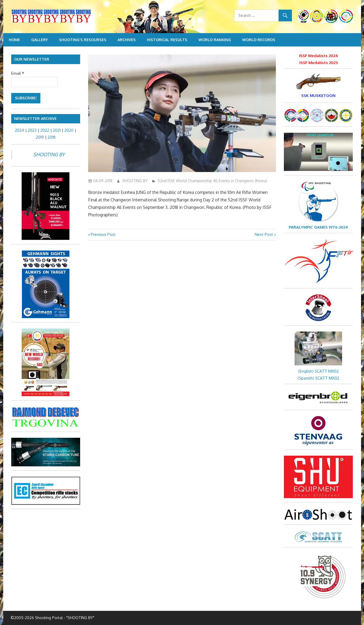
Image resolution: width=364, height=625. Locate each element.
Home (14, 39)
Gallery (39, 39)
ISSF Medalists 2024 (318, 55)
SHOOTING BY (135, 180)
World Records (258, 39)
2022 (44, 130)
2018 (52, 137)
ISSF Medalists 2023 (318, 62)
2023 (32, 130)
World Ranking (214, 39)
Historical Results (167, 39)
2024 (19, 130)
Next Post (264, 234)
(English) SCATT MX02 (318, 371)
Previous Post (103, 234)
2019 (40, 137)
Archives (127, 39)
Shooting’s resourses (82, 39)
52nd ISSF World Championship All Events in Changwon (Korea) (212, 180)
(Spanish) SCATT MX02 (318, 378)
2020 (68, 130)
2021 (57, 130)
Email (17, 73)
